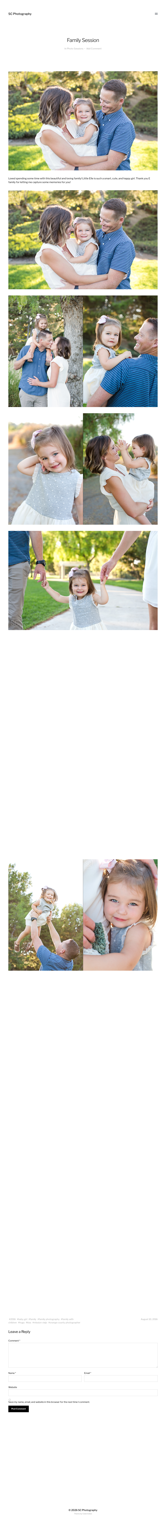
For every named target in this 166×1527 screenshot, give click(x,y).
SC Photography (20, 14)
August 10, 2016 (149, 1319)
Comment (14, 1341)
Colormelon (87, 1514)
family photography (49, 1319)
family (33, 1319)
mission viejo (40, 1322)
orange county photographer (65, 1322)
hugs (22, 1322)
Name (12, 1373)
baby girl (22, 1319)
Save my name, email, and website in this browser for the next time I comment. (49, 1402)
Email (87, 1373)
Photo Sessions (75, 48)
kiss (29, 1322)
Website (12, 1387)
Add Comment (94, 48)
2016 (13, 1319)
